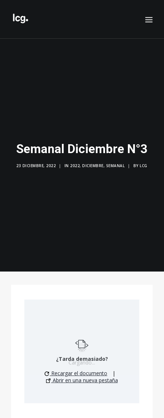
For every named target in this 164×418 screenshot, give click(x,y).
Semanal (115, 163)
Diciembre (93, 163)
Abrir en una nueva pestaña (82, 376)
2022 (75, 163)
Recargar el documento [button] (76, 369)
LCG (143, 163)
